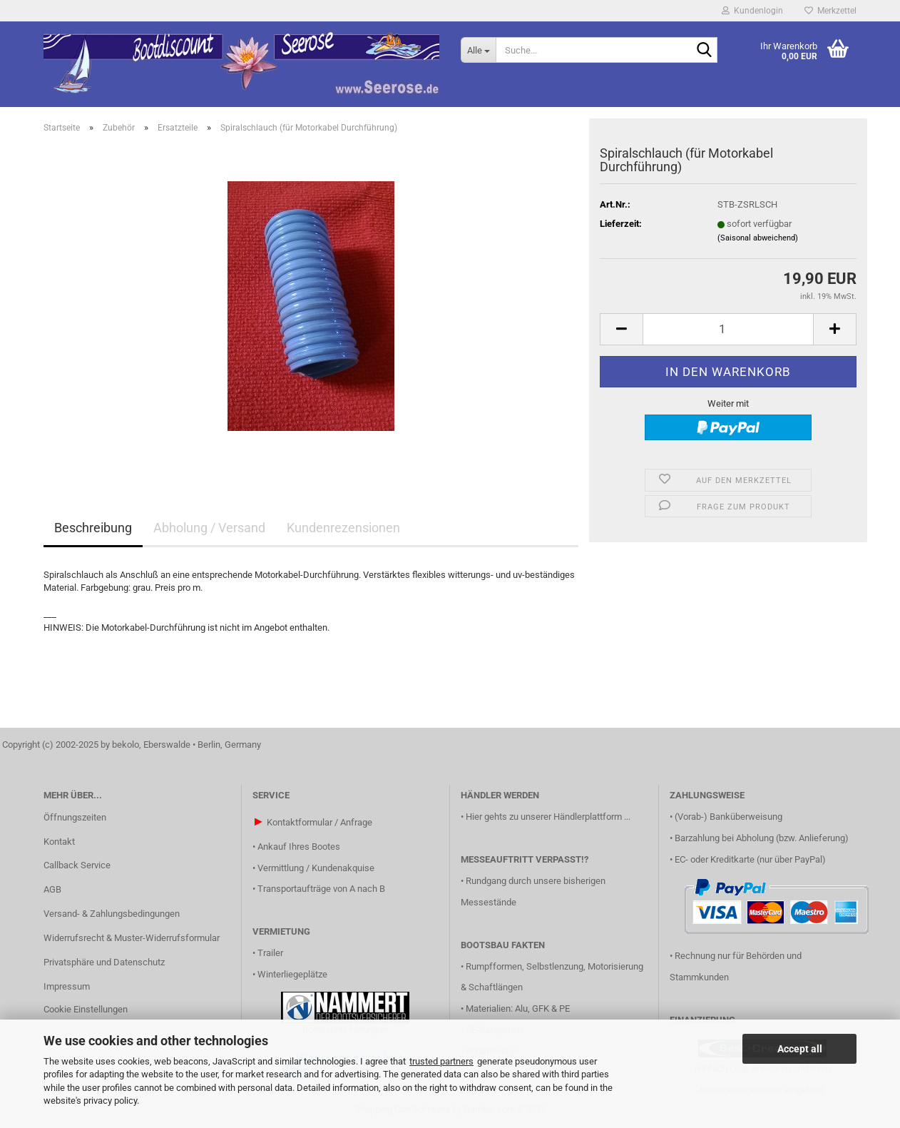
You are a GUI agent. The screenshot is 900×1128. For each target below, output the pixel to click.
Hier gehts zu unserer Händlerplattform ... (548, 816)
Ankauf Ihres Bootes (298, 846)
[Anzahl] (728, 329)
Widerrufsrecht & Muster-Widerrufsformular (132, 938)
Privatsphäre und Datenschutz (104, 962)
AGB (52, 889)
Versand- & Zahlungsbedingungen (112, 913)
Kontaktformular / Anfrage (319, 822)
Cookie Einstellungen (86, 1009)
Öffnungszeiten (75, 817)
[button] (621, 329)
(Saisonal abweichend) (757, 238)
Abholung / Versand (209, 527)
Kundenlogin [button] (752, 11)
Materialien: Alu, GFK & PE (518, 1008)
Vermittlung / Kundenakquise (315, 868)
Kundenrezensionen (343, 527)
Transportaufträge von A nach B (321, 888)
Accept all (799, 1049)
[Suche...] (478, 50)
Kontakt (59, 841)
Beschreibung (93, 527)
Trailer (270, 952)
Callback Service (77, 865)
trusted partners (441, 1061)
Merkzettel (830, 11)
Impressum (67, 986)
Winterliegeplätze (292, 974)
